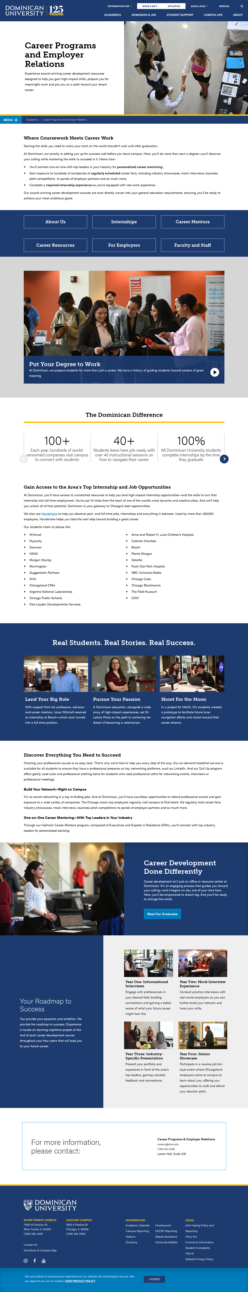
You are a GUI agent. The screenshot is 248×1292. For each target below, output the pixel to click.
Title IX (189, 1262)
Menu (10, 120)
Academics (112, 15)
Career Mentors (193, 224)
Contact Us (30, 1254)
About (238, 15)
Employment (163, 1234)
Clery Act (191, 1245)
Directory (131, 1251)
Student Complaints (197, 1257)
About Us (55, 224)
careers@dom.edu (170, 1153)
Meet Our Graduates (162, 923)
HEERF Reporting (166, 1240)
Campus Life (213, 15)
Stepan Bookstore (166, 1245)
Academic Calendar (138, 1234)
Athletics (174, 6)
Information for (118, 6)
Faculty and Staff (192, 252)
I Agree (154, 1279)
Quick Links (198, 6)
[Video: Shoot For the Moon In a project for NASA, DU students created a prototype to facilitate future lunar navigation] (192, 699)
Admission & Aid (143, 15)
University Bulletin (166, 1251)
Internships (124, 224)
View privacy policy (80, 1281)
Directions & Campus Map (40, 1259)
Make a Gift (149, 6)
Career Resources (55, 252)
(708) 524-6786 (168, 1157)
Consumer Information (199, 1251)
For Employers (124, 252)
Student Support (180, 15)
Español (224, 6)
